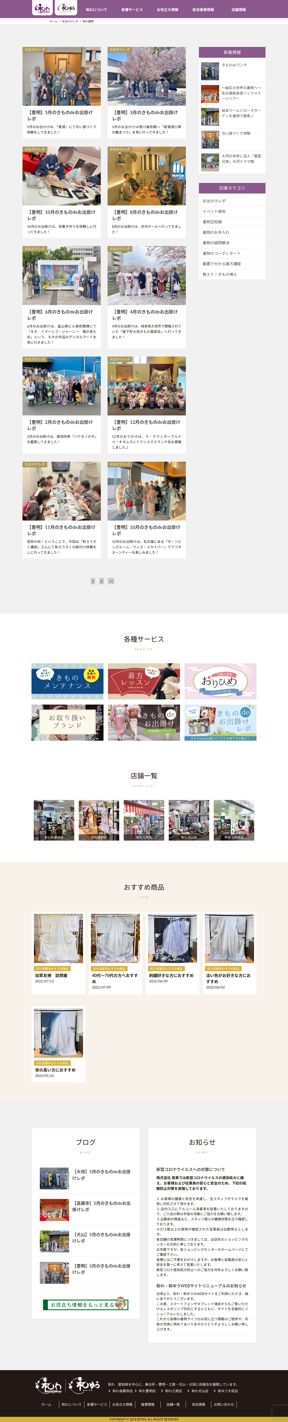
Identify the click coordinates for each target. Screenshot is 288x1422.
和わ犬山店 (199, 1391)
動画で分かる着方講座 (222, 263)
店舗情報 (239, 9)
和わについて (96, 9)
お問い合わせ (224, 1404)
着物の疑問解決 (216, 242)
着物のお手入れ (216, 232)
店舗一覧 (173, 1404)
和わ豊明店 (147, 1391)
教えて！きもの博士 (220, 274)
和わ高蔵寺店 (122, 1391)
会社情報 (198, 1404)
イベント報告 (214, 211)
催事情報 (148, 1404)
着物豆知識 (212, 221)
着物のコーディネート (222, 253)
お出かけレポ (214, 200)
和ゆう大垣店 (228, 1391)
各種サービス (132, 9)
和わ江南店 (173, 1391)
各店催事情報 (203, 9)
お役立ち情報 (167, 9)
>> (111, 581)
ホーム (46, 1404)
